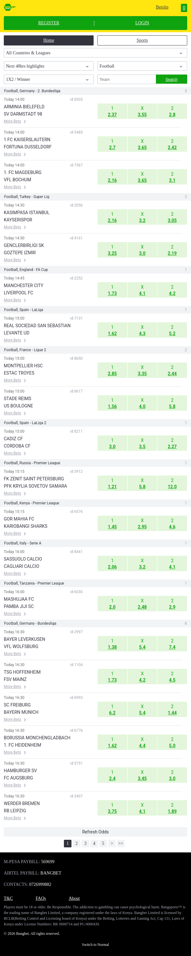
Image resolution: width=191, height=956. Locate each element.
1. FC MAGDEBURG (22, 172)
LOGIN (142, 23)
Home (48, 40)
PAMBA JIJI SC (19, 606)
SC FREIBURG (17, 704)
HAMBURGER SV (20, 770)
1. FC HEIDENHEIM (22, 745)
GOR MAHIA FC (19, 518)
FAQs (41, 898)
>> (120, 843)
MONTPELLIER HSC (23, 365)
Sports (142, 40)
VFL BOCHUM (17, 179)
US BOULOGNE (18, 405)
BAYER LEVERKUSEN (24, 639)
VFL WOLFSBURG (21, 646)
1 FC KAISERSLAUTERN (27, 139)
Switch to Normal (95, 945)
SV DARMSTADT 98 (23, 114)
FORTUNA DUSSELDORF (28, 146)
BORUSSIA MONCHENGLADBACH (37, 737)
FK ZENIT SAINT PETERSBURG (34, 478)
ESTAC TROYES (19, 373)
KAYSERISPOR (18, 219)
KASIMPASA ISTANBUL (27, 212)
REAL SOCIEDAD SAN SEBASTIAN (37, 325)
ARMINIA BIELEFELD (24, 106)
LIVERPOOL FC (18, 292)
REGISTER (48, 23)
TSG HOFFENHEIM (22, 672)
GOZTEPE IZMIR (20, 252)
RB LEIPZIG (15, 810)
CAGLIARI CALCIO (21, 566)
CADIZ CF (13, 438)
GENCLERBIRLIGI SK (24, 245)
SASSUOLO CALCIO (23, 559)
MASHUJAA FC (19, 599)
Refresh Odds (95, 831)
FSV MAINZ (15, 679)
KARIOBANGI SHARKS (25, 526)
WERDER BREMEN (22, 803)
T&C (8, 898)
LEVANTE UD (16, 332)
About (74, 898)
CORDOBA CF (17, 445)
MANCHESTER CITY (23, 285)
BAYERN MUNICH (21, 712)
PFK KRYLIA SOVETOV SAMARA (35, 486)
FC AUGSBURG (18, 777)
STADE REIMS (17, 398)
